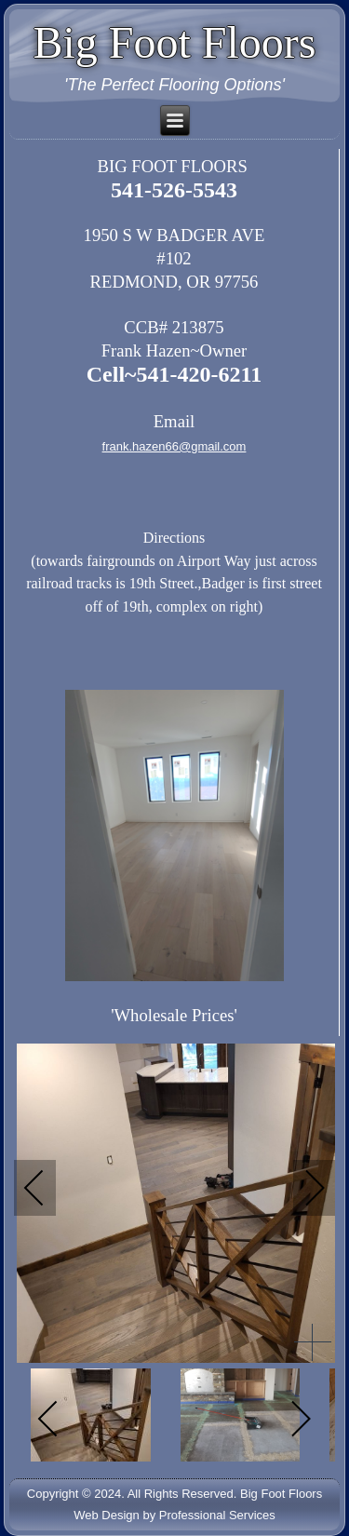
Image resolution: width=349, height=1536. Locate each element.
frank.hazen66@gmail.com (174, 446)
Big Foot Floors (174, 42)
